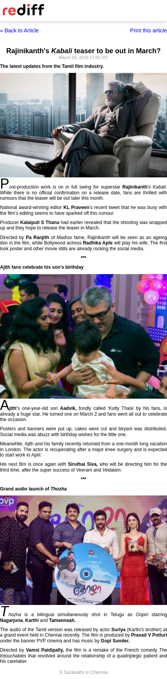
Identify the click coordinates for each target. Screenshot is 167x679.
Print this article (148, 30)
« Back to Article (19, 30)
